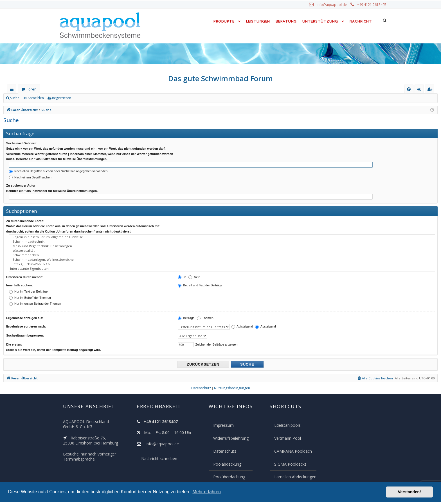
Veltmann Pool (287, 439)
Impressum (221, 426)
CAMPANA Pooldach (292, 452)
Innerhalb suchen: (19, 280)
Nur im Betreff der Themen (30, 292)
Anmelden (35, 98)
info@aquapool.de (334, 5)
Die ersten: (14, 338)
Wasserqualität (222, 247)
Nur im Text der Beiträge (28, 286)
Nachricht (360, 21)
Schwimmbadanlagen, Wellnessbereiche (222, 256)
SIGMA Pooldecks (290, 464)
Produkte (222, 21)
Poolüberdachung (226, 477)
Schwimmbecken (222, 252)
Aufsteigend (239, 321)
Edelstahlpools (287, 426)
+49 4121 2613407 (372, 5)
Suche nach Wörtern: (21, 143)
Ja (182, 271)
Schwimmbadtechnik (222, 240)
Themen (205, 313)
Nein (194, 271)
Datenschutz (222, 452)
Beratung (286, 21)
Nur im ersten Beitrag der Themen (35, 298)
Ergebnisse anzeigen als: (24, 313)
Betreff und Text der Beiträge (200, 280)
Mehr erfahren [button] (206, 491)
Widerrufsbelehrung (228, 439)
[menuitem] (408, 89)
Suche (15, 98)
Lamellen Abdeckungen (294, 477)
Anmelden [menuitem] (420, 90)
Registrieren (60, 98)
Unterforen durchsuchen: (24, 271)
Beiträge (186, 313)
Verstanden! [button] (409, 492)
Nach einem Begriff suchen (30, 176)
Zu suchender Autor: (21, 185)
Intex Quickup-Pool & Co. (222, 260)
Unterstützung (320, 21)
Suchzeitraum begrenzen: (25, 329)
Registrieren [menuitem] (431, 90)
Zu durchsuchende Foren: (25, 220)
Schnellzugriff (13, 90)
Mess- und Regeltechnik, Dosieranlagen (222, 244)
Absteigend (262, 321)
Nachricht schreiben (157, 459)
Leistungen (257, 21)
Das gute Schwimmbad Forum (220, 78)
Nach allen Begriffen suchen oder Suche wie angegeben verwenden (58, 170)
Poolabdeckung (224, 464)
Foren (31, 89)
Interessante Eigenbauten (222, 264)
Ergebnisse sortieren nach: (26, 321)
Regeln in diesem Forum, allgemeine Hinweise (222, 236)
